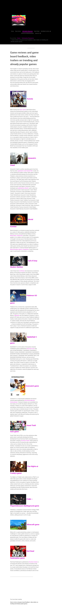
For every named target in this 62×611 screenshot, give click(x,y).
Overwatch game (24, 386)
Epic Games (23, 109)
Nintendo (16, 315)
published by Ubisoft (23, 188)
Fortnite (21, 99)
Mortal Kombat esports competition (19, 249)
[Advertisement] (21, 5)
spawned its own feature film (25, 171)
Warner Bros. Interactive (16, 235)
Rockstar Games (25, 440)
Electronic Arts (30, 348)
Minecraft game (24, 524)
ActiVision (22, 271)
